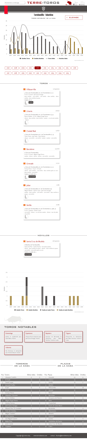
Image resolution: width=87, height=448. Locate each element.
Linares (29, 111)
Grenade (29, 163)
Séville (28, 205)
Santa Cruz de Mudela (35, 241)
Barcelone (30, 149)
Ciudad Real (31, 131)
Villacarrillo (31, 89)
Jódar (28, 185)
